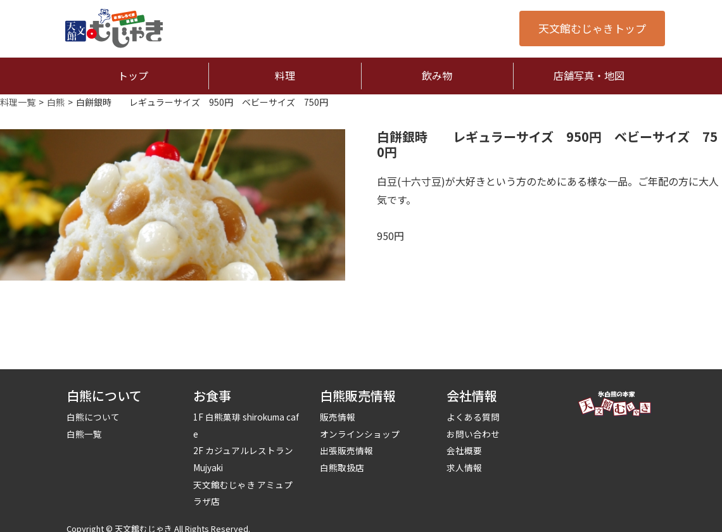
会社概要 (464, 450)
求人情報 (464, 467)
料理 (285, 75)
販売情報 (337, 416)
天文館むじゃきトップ (592, 28)
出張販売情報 (346, 450)
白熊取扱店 (342, 467)
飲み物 (437, 75)
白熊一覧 (84, 434)
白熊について (93, 416)
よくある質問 (473, 416)
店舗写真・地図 (589, 75)
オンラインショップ (360, 434)
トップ (133, 75)
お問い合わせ (473, 434)
